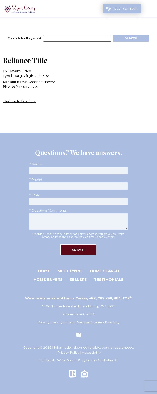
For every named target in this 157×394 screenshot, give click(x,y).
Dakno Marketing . (102, 360)
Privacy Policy (68, 352)
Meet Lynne (70, 271)
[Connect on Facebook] (78, 335)
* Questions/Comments (48, 210)
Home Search (104, 271)
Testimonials (108, 279)
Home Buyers (48, 279)
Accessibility (91, 352)
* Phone (35, 179)
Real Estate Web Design (59, 360)
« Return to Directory (19, 101)
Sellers (78, 279)
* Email (35, 195)
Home (44, 271)
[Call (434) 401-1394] (122, 8)
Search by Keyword (24, 38)
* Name (35, 164)
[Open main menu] (150, 8)
